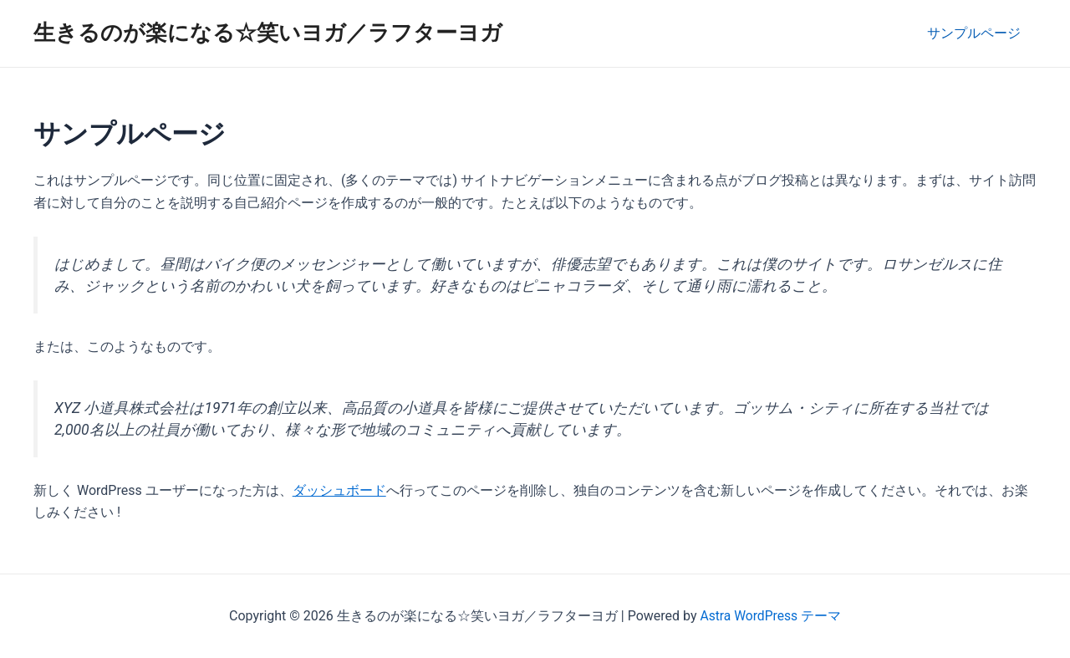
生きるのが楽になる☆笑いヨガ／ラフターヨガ (267, 32)
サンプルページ (976, 33)
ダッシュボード (339, 490)
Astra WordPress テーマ (770, 616)
